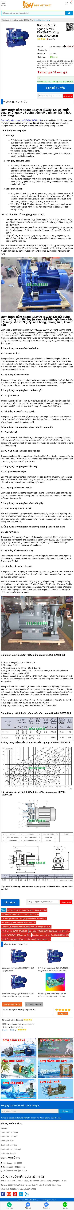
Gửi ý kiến (63, 1014)
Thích (11, 1030)
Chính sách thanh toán (9, 1132)
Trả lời (4, 1030)
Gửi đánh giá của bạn (12, 1004)
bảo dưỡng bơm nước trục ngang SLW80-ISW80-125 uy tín (23, 918)
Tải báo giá (68, 46)
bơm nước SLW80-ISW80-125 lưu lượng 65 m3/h (20, 914)
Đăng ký (65, 1111)
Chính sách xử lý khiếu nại (11, 1149)
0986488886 (17, 1163)
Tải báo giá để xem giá (52, 72)
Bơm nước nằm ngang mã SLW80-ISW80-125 (21, 120)
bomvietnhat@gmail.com (17, 1171)
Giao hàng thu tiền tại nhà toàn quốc (55, 82)
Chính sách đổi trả (7, 1141)
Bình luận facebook (33, 1004)
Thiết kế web (37, 1200)
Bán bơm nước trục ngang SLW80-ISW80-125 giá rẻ (27, 910)
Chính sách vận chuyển (9, 1136)
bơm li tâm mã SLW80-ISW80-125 (14, 931)
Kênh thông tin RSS (8, 1153)
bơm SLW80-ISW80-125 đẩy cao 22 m (16, 935)
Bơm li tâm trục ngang (42, 20)
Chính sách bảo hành (9, 1145)
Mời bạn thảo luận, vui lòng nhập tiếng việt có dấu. (28, 1012)
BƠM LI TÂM (28, 20)
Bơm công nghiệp (16, 20)
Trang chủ (5, 20)
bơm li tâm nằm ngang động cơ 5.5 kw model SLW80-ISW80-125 (26, 939)
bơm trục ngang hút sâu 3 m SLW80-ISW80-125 (50, 935)
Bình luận (51, 39)
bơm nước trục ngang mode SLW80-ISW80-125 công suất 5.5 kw (26, 927)
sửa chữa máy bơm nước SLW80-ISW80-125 (18, 923)
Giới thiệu (4, 1128)
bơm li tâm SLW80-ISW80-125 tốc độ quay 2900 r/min (49, 931)
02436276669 (20, 1167)
